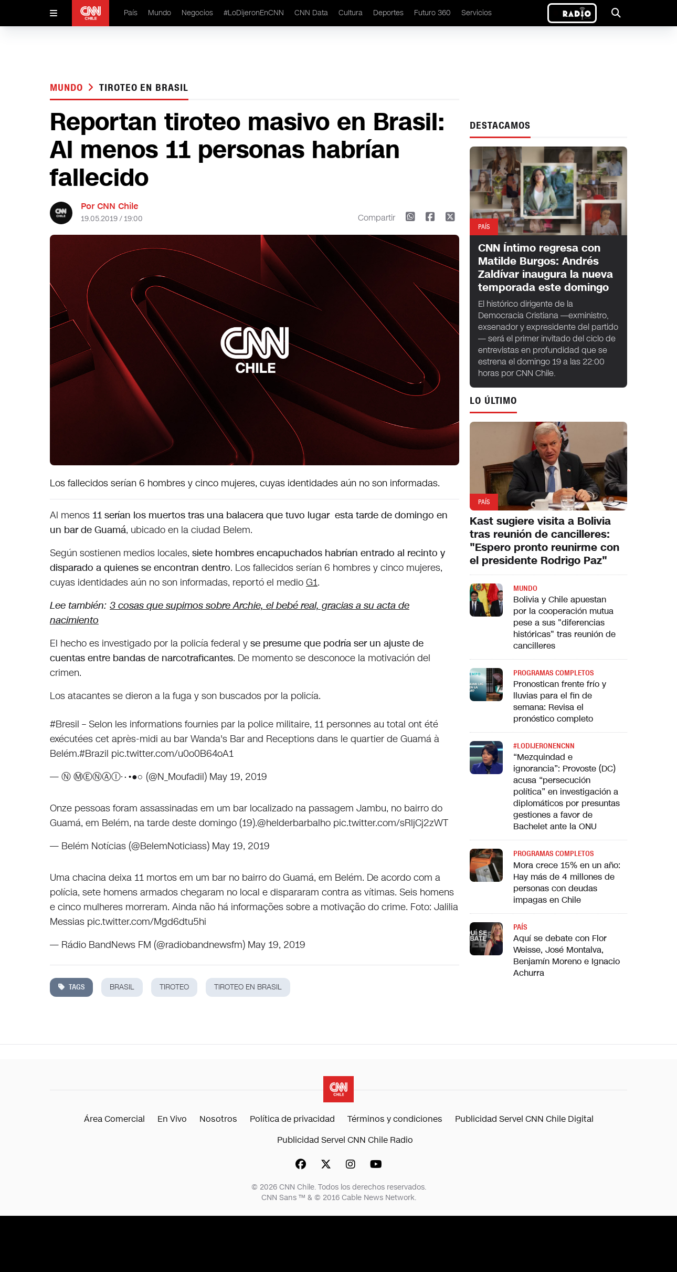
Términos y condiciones (394, 1119)
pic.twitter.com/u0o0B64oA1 (172, 753)
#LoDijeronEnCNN (254, 13)
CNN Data (311, 13)
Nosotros (218, 1119)
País (130, 13)
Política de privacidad (292, 1119)
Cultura (350, 13)
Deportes (388, 13)
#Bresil (64, 724)
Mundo (159, 13)
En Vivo (172, 1119)
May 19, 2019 (238, 777)
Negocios (197, 13)
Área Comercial (114, 1119)
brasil (122, 987)
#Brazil (94, 753)
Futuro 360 (432, 13)
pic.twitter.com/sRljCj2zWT (390, 823)
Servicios (476, 13)
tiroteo (174, 987)
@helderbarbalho (294, 823)
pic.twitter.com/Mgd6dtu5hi (146, 922)
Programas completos (553, 673)
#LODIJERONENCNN (544, 746)
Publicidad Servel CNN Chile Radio (345, 1140)
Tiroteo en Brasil (143, 88)
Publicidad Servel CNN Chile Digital (524, 1119)
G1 (312, 582)
